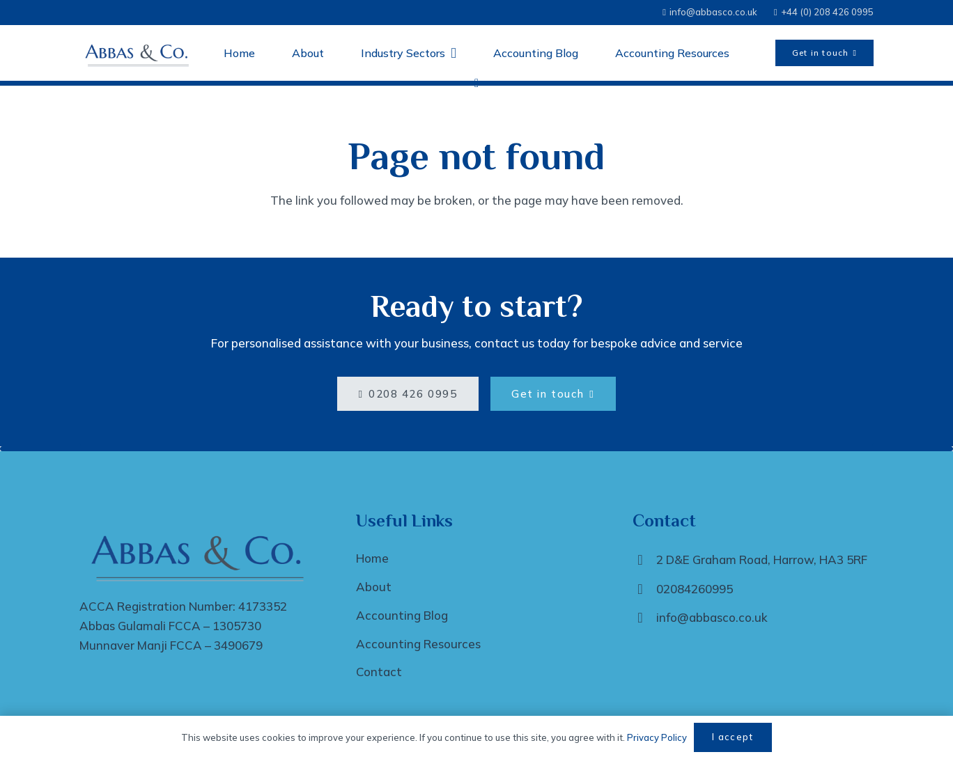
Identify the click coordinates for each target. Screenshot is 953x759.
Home (372, 558)
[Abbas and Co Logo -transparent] (138, 53)
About (374, 586)
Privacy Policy (657, 737)
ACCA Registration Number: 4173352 (183, 606)
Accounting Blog (402, 615)
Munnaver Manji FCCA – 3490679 (171, 645)
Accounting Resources (418, 643)
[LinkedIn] (476, 83)
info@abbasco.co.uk (712, 617)
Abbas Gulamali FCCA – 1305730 (170, 625)
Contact (379, 671)
